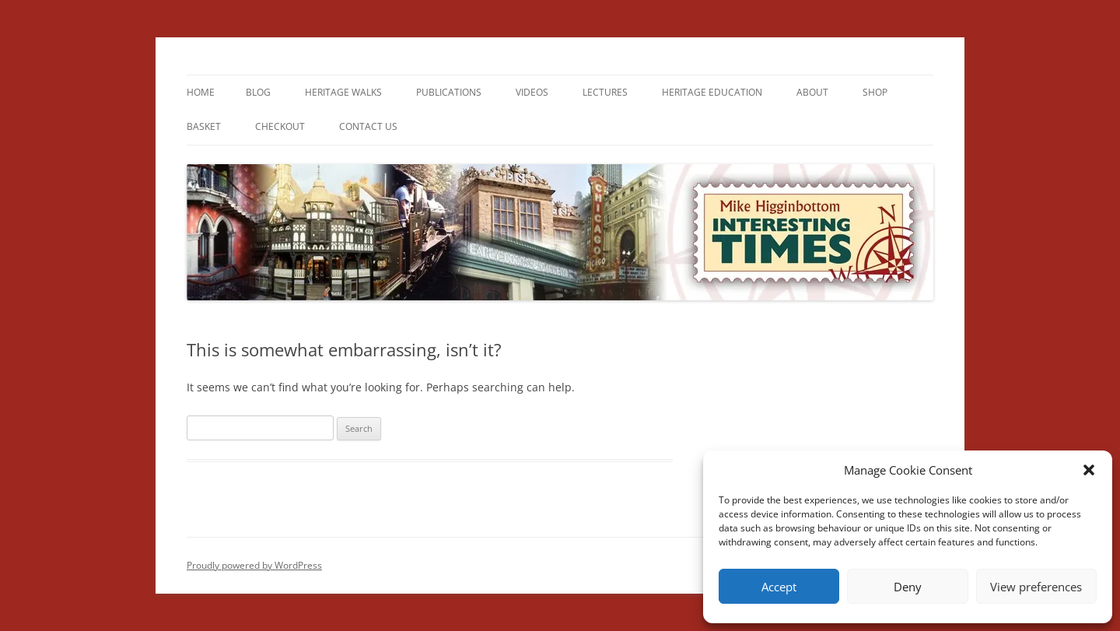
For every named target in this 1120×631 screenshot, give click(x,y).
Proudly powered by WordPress (254, 565)
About (812, 92)
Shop (875, 92)
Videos (532, 92)
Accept (778, 586)
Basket (204, 126)
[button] (1089, 470)
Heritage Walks (343, 92)
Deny (908, 586)
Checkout (280, 126)
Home (201, 92)
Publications (448, 92)
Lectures (605, 92)
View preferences (1036, 586)
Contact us (368, 126)
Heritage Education (712, 92)
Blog (258, 92)
